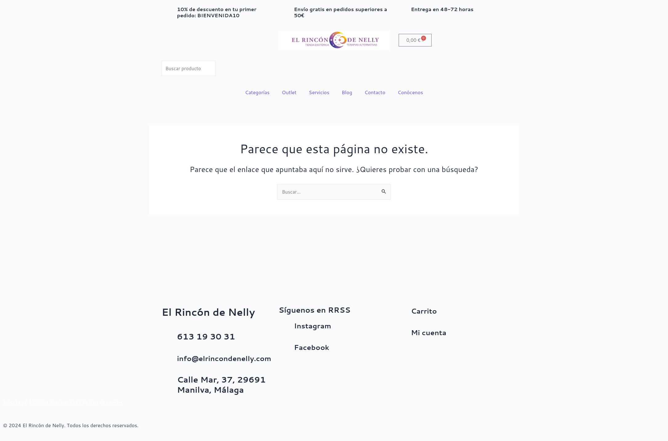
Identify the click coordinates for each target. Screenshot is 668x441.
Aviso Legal (16, 402)
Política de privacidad (58, 402)
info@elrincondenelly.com (231, 357)
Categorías (257, 93)
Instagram (315, 325)
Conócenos (410, 93)
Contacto (374, 93)
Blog (347, 93)
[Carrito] (403, 313)
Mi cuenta (431, 332)
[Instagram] (286, 328)
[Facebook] (286, 349)
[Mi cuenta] (403, 335)
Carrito (426, 310)
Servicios (319, 93)
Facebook (314, 346)
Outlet (289, 93)
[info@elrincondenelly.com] (169, 360)
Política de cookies (108, 402)
